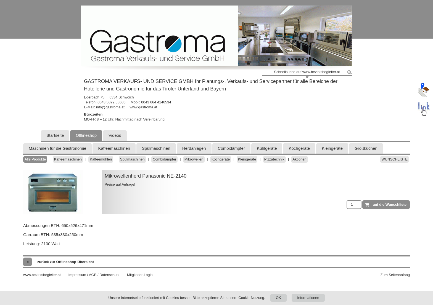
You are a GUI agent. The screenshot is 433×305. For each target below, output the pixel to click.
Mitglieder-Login (140, 275)
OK (278, 298)
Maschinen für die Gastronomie (57, 148)
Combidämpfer (231, 148)
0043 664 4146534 (156, 102)
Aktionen (299, 159)
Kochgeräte (299, 148)
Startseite (55, 135)
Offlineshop (86, 135)
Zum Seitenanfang (395, 275)
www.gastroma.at (143, 107)
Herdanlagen (194, 148)
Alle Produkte (35, 159)
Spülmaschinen (156, 148)
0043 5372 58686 (111, 102)
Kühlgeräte (267, 148)
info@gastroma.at (110, 107)
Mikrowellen (194, 159)
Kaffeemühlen (101, 159)
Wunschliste (394, 159)
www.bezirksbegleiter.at (42, 275)
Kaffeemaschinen (114, 148)
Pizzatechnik (274, 159)
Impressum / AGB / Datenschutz (93, 275)
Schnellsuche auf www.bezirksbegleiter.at (307, 72)
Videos (115, 135)
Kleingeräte (332, 148)
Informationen (308, 298)
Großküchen (366, 148)
